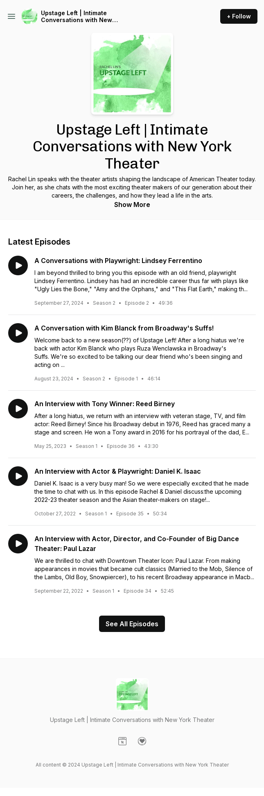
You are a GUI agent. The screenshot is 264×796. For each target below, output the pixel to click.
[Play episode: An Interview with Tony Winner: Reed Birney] (18, 408)
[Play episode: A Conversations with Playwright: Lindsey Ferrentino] (18, 265)
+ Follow (239, 16)
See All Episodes (132, 624)
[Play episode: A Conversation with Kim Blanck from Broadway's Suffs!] (18, 333)
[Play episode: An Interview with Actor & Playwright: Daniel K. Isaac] (18, 476)
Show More (132, 204)
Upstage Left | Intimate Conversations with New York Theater (76, 16)
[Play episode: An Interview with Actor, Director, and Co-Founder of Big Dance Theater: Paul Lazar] (18, 543)
